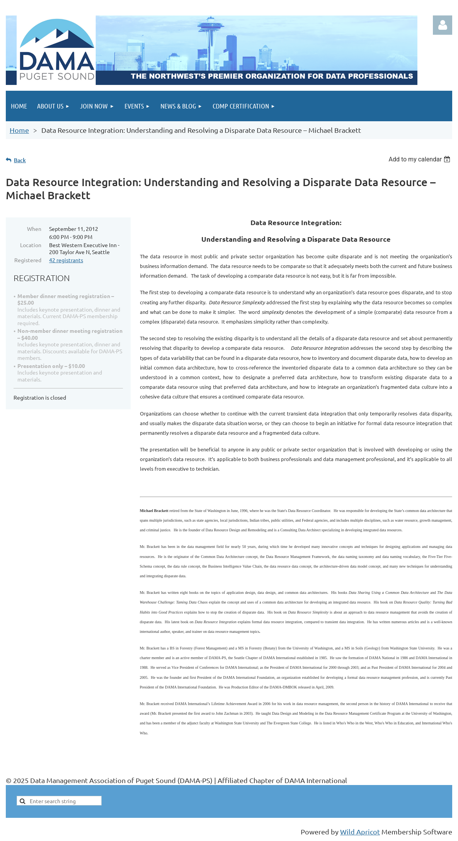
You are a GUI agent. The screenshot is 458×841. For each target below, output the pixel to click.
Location (30, 244)
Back (20, 160)
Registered (27, 259)
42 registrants (66, 259)
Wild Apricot (360, 831)
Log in (442, 25)
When (34, 228)
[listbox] (420, 159)
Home (19, 130)
